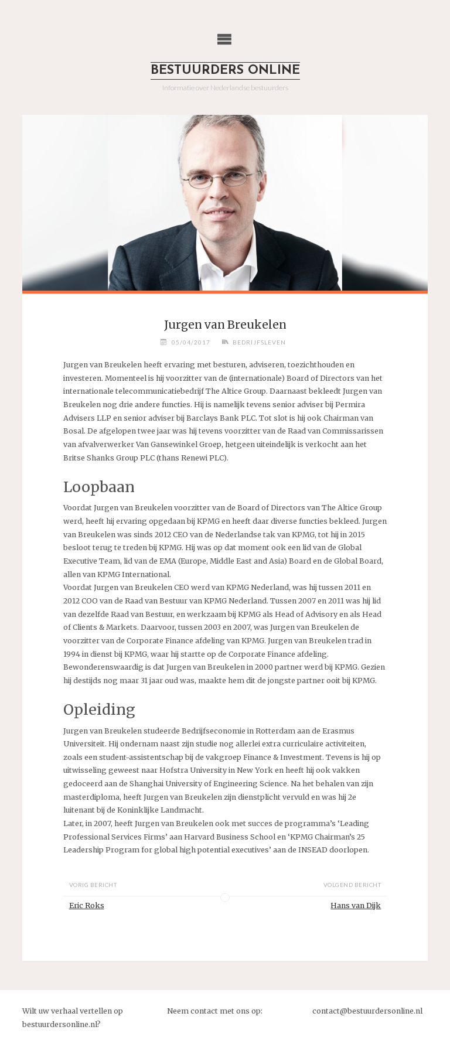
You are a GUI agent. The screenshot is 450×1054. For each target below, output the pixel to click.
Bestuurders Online (225, 70)
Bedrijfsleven (259, 342)
